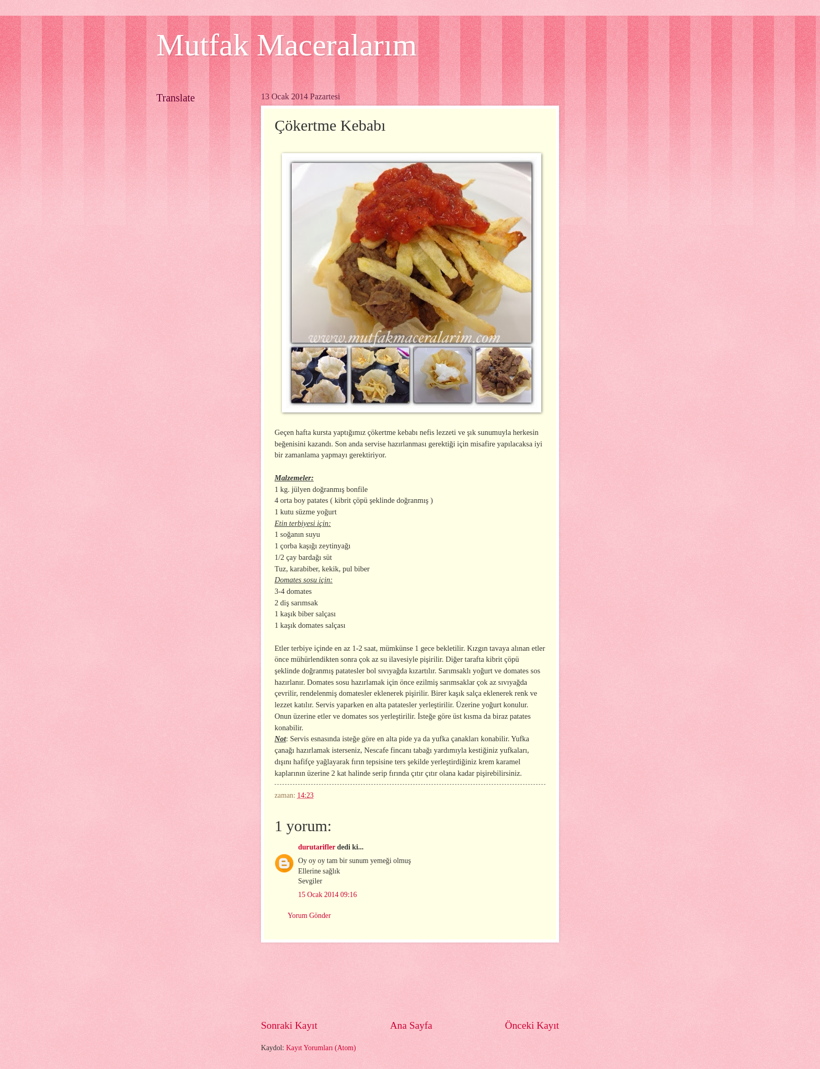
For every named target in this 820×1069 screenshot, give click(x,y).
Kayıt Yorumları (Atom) (321, 1048)
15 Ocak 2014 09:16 (327, 895)
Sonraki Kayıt (289, 1025)
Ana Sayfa (411, 1025)
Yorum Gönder (309, 915)
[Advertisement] (451, 980)
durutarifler (316, 847)
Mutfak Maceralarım (286, 45)
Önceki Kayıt (532, 1025)
